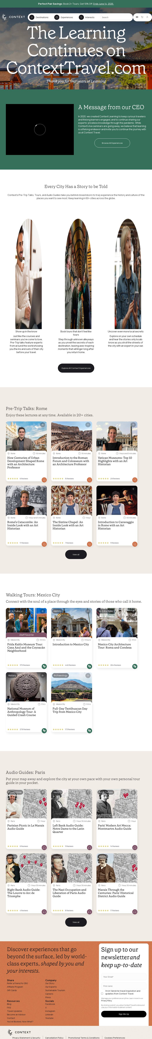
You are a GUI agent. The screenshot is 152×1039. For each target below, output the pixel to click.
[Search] (116, 17)
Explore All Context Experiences (76, 368)
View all (76, 554)
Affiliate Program (15, 986)
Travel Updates (14, 1011)
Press (48, 997)
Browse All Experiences (112, 143)
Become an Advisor (16, 1014)
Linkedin (49, 1014)
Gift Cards (12, 990)
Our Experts (51, 986)
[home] (15, 19)
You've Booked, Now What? (20, 1021)
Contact (11, 1018)
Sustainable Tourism (55, 990)
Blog (9, 1004)
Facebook (50, 1004)
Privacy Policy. (106, 1001)
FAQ (9, 1007)
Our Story (49, 983)
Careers (49, 993)
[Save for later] (42, 424)
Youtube (49, 1018)
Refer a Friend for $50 (17, 983)
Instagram (50, 1011)
